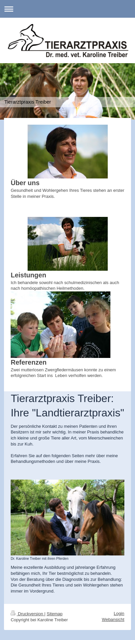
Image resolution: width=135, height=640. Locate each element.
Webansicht (113, 619)
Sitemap (55, 613)
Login (119, 613)
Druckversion (27, 613)
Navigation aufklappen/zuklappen (67, 9)
